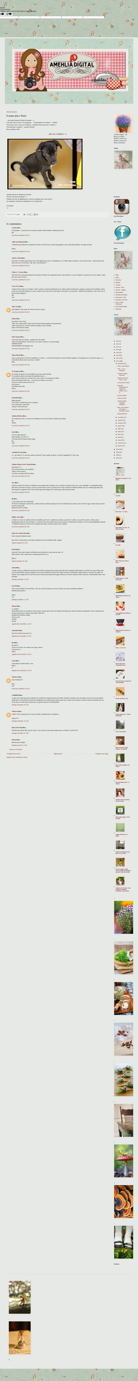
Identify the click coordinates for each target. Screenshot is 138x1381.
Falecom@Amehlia (121, 306)
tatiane (14, 318)
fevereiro (120, 443)
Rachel (14, 549)
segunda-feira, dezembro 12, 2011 (21, 624)
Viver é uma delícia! (123, 366)
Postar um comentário (15, 749)
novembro (121, 417)
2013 (117, 355)
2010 (117, 449)
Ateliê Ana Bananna (18, 242)
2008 (117, 455)
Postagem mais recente (13, 754)
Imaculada (15, 398)
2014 (117, 352)
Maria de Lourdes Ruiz (19, 533)
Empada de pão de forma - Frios (122, 379)
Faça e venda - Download (120, 303)
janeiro (120, 446)
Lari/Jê (14, 586)
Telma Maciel (16, 355)
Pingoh (52, 125)
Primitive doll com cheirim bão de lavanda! (122, 800)
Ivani (13, 432)
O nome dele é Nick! (123, 382)
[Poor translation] (9, 14)
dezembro (121, 363)
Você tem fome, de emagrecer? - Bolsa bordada (123, 681)
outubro (120, 420)
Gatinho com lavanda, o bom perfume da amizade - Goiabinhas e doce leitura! (123, 889)
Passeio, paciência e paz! (122, 698)
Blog (117, 275)
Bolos (117, 277)
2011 (117, 361)
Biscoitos (118, 280)
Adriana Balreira (17, 416)
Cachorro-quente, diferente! (122, 374)
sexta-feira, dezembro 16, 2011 (21, 688)
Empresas (118, 309)
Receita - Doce (120, 287)
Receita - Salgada (121, 290)
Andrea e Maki (16, 258)
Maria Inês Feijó (17, 727)
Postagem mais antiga (101, 754)
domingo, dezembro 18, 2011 (20, 705)
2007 (117, 458)
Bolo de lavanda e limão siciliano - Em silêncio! (122, 748)
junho (119, 431)
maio (119, 434)
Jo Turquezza (16, 371)
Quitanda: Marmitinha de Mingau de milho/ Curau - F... (122, 389)
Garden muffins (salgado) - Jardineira (121, 402)
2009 (117, 452)
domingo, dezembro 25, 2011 (20, 733)
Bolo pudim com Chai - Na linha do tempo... (122, 528)
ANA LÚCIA (16, 286)
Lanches (118, 285)
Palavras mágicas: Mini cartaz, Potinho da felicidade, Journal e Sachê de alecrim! (123, 870)
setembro (120, 423)
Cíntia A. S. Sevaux (18, 272)
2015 (117, 350)
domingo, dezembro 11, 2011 (20, 579)
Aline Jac (15, 306)
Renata (14, 740)
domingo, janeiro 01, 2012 (19, 745)
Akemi (14, 568)
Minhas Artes (16, 517)
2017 (117, 347)
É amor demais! (122, 395)
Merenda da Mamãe (121, 295)
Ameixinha (15, 630)
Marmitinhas (119, 292)
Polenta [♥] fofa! (122, 414)
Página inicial (58, 754)
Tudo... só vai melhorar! (121, 369)
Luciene (14, 228)
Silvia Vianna (16, 337)
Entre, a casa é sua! (121, 647)
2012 (117, 358)
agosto (120, 426)
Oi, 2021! (118, 495)
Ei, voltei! (118, 545)
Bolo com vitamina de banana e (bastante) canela (123, 409)
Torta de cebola (121, 398)
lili (12, 499)
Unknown (15, 677)
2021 (117, 344)
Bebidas (118, 282)
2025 (117, 341)
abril (119, 437)
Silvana (14, 606)
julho (119, 429)
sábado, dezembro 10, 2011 (20, 543)
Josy (13, 482)
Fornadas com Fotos (121, 300)
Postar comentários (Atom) (19, 757)
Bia (13, 642)
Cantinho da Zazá (17, 452)
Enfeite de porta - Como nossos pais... (122, 579)
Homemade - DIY (121, 297)
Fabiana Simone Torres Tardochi (22, 464)
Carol (13, 661)
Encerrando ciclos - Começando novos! (121, 664)
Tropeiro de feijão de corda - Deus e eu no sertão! (123, 852)
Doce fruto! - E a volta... (122, 511)
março (120, 440)
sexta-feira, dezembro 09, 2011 (21, 235)
